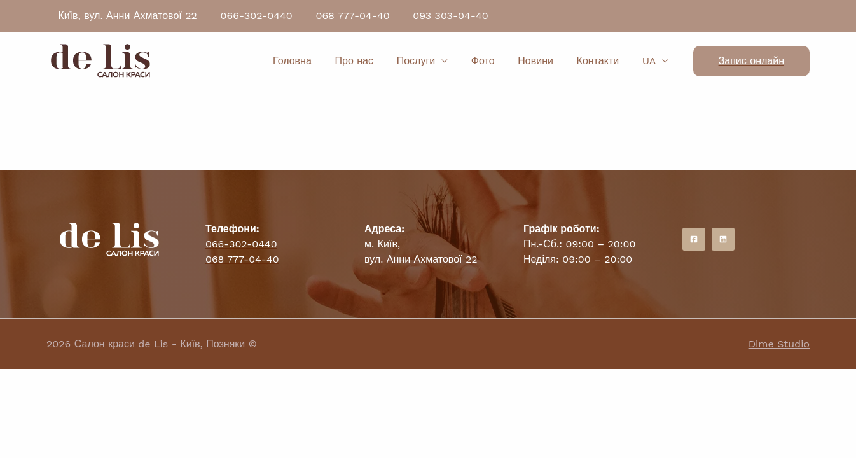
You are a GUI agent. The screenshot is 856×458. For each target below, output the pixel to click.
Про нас (370, 61)
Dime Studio (779, 344)
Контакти (602, 61)
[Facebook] (693, 239)
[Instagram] (723, 239)
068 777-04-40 (345, 16)
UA (651, 61)
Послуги (429, 61)
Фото (493, 61)
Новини (543, 61)
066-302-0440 (252, 16)
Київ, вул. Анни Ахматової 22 (126, 16)
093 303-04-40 (440, 16)
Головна (311, 61)
